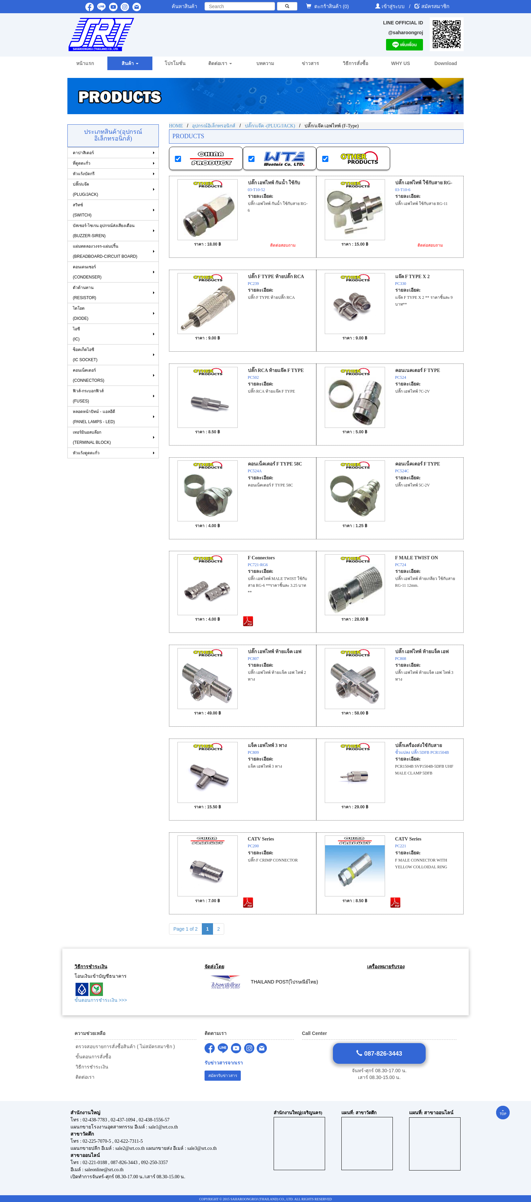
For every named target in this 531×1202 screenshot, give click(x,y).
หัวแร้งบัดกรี (83, 173)
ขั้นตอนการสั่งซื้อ (93, 1056)
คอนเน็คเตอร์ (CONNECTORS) (88, 375)
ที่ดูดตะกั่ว (81, 163)
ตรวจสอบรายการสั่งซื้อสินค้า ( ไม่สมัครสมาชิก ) (125, 1046)
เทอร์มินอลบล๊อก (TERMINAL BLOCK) (92, 437)
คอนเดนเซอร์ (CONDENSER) (87, 272)
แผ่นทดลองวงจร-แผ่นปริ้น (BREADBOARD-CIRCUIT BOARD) (105, 251)
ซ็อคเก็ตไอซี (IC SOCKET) (85, 354)
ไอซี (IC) (76, 334)
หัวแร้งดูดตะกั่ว (86, 453)
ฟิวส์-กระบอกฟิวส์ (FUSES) (88, 396)
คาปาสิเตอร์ (83, 152)
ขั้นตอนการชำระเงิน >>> (101, 1000)
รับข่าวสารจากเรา (224, 1062)
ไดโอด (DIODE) (80, 313)
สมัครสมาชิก (435, 6)
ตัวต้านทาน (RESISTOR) (84, 292)
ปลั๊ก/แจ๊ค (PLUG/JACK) (85, 189)
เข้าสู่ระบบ (394, 6)
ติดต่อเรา (85, 1077)
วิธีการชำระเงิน (92, 1067)
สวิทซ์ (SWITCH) (82, 210)
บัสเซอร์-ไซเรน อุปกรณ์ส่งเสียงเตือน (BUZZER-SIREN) (103, 230)
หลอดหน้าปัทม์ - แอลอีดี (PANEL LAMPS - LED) (94, 416)
